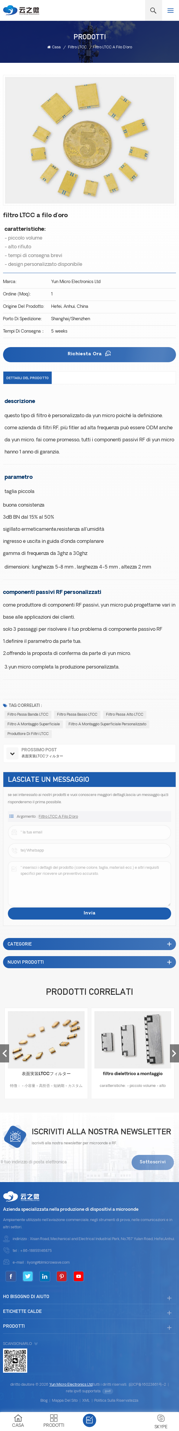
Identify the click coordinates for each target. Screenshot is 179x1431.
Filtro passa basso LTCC (77, 715)
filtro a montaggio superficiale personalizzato (107, 724)
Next (174, 1053)
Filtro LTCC (77, 47)
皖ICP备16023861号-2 (147, 1385)
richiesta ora (85, 354)
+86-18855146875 (36, 1251)
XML (86, 1401)
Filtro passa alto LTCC (124, 715)
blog (44, 1401)
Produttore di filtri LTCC (28, 734)
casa (54, 47)
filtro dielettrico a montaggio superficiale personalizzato (133, 1075)
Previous (4, 1053)
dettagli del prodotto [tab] (27, 378)
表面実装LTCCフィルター (46, 1074)
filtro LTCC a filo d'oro (58, 820)
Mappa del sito (65, 1401)
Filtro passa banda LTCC (28, 715)
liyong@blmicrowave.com (48, 1263)
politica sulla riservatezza (116, 1401)
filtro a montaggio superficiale (34, 724)
